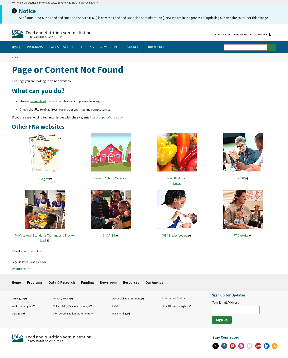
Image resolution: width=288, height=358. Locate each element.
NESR (241, 178)
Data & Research (62, 282)
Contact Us (222, 34)
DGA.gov (43, 179)
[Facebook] (224, 346)
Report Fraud (243, 34)
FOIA (115, 305)
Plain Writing (119, 313)
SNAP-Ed (109, 235)
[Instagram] (241, 346)
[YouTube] (258, 346)
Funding (87, 282)
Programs (34, 282)
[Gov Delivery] (232, 346)
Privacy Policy (61, 298)
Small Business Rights (175, 306)
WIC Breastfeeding (175, 235)
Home (15, 57)
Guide (177, 183)
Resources (131, 282)
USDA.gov (262, 34)
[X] (215, 346)
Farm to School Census (109, 178)
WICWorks (241, 235)
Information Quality (173, 298)
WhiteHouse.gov (21, 306)
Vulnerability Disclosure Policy (71, 306)
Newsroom (108, 282)
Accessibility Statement (126, 298)
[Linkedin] (266, 346)
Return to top (21, 269)
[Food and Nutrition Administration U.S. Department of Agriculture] (52, 34)
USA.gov (17, 313)
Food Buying (175, 178)
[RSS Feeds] (274, 346)
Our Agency (154, 282)
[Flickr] (249, 346)
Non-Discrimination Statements (71, 313)
